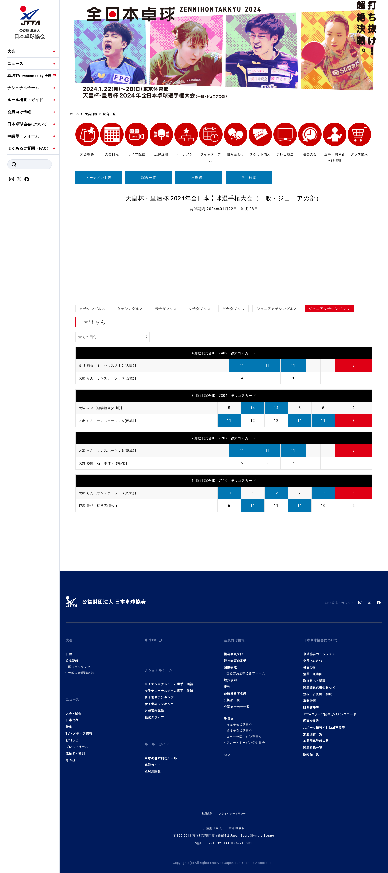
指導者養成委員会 (239, 721)
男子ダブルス (166, 309)
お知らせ (72, 732)
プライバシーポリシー (233, 801)
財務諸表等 (311, 703)
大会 (11, 51)
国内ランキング (79, 663)
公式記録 (72, 657)
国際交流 (230, 663)
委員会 (229, 715)
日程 (69, 650)
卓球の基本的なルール (161, 746)
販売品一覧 (311, 750)
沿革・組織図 (312, 670)
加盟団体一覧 (312, 730)
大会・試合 (74, 705)
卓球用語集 (153, 759)
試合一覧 (148, 177)
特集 (69, 719)
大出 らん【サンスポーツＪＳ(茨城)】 (112, 378)
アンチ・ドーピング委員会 (245, 738)
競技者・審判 (75, 745)
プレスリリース (77, 739)
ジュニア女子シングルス (329, 309)
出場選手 (198, 177)
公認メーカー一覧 (237, 703)
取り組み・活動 (314, 677)
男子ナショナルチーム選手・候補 (169, 676)
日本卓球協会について (27, 124)
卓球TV (29, 75)
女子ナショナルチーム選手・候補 (169, 683)
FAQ (227, 751)
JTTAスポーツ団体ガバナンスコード (329, 710)
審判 (227, 683)
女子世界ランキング (159, 696)
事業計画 (309, 697)
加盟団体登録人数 (316, 737)
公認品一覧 (232, 696)
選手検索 (249, 177)
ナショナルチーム (23, 88)
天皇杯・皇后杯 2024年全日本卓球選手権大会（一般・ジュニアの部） (223, 198)
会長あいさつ (312, 657)
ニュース (15, 63)
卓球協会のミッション (319, 650)
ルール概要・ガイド (25, 100)
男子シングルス (92, 309)
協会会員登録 (233, 650)
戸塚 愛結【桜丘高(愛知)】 (102, 505)
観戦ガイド (153, 753)
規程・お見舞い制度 (317, 690)
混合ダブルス (233, 309)
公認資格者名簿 (235, 689)
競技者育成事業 (235, 657)
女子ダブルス (200, 309)
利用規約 (204, 801)
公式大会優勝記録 (81, 669)
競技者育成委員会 (239, 727)
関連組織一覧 (312, 743)
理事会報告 (311, 717)
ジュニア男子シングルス (276, 309)
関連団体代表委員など (319, 683)
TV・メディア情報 (79, 725)
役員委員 (309, 663)
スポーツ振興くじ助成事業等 (324, 723)
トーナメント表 (99, 177)
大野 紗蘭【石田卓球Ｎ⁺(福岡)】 (107, 463)
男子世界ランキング (159, 689)
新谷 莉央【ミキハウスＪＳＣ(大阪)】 (112, 365)
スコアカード (243, 353)
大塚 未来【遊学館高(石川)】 (104, 408)
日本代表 (72, 712)
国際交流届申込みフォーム (245, 669)
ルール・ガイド (158, 735)
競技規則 (230, 676)
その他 (70, 752)
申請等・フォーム (23, 136)
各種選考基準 (154, 703)
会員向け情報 (19, 112)
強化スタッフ (154, 709)
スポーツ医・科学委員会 (244, 733)
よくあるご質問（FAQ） (28, 148)
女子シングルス (130, 309)
